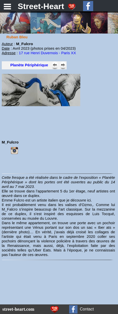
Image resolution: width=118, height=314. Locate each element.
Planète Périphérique (29, 65)
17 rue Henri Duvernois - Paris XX (47, 53)
